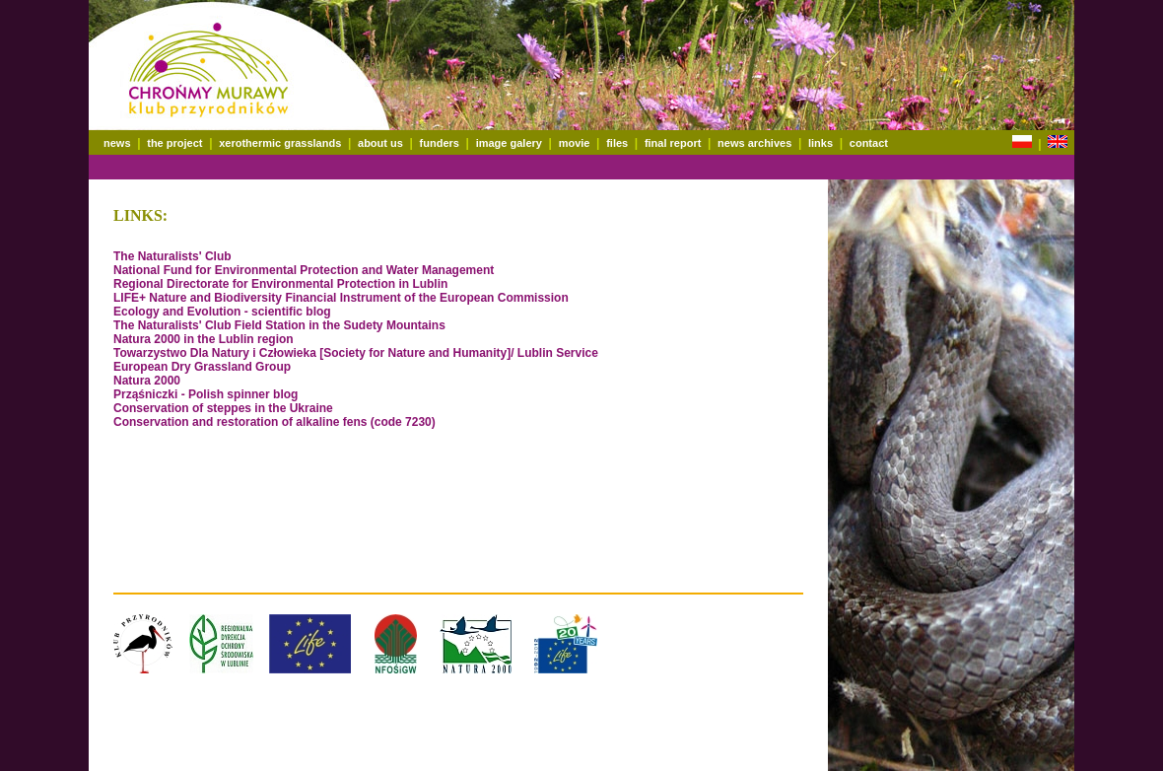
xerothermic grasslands (280, 143)
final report (673, 143)
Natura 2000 (146, 380)
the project (174, 143)
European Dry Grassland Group (202, 367)
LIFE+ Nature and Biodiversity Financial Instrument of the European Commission (341, 298)
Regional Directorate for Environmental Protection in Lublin (280, 284)
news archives (754, 143)
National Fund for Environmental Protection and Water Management (303, 270)
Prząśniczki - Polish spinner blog (205, 394)
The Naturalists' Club (172, 256)
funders (439, 143)
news (117, 143)
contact (869, 143)
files (617, 143)
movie (574, 143)
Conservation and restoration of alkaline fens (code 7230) (274, 422)
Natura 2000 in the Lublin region (203, 339)
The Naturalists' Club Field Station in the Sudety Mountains (279, 325)
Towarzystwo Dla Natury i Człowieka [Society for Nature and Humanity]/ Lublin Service (355, 353)
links (820, 143)
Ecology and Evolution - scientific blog (222, 311)
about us (380, 143)
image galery (509, 143)
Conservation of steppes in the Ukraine (223, 408)
